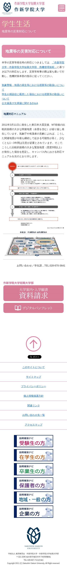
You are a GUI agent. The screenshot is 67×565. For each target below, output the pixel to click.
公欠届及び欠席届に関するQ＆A (20, 103)
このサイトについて (33, 367)
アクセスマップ (33, 424)
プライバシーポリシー (33, 386)
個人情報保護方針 (34, 395)
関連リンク (33, 405)
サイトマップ (33, 376)
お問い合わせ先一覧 (33, 415)
